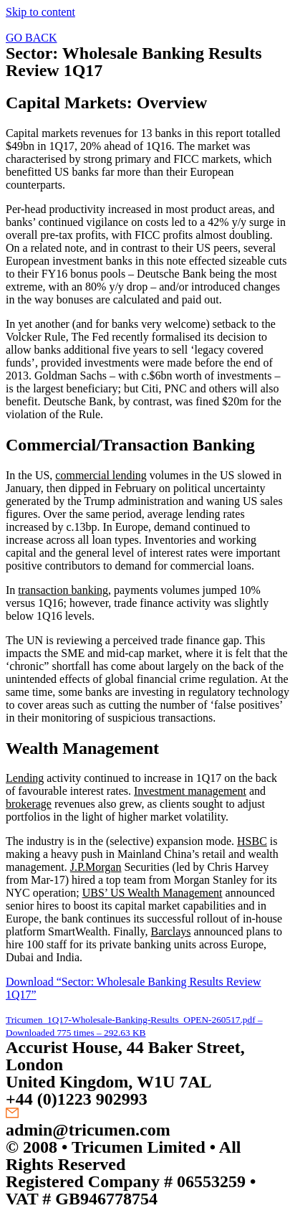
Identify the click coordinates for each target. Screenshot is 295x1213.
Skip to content (40, 12)
